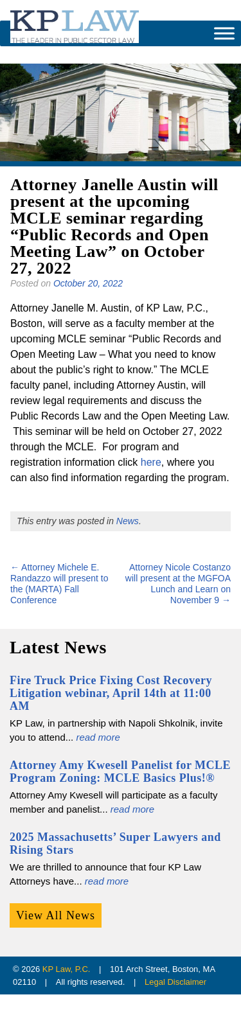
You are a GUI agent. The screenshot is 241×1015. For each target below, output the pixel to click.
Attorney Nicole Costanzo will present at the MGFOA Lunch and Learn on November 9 (178, 583)
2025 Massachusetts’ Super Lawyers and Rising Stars (115, 843)
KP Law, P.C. (66, 969)
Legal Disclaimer (175, 982)
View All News (55, 915)
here (151, 462)
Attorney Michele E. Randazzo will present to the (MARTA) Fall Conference (59, 583)
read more (98, 737)
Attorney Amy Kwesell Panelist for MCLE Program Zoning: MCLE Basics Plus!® (120, 771)
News (127, 521)
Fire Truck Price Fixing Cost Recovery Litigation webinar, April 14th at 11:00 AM (111, 693)
